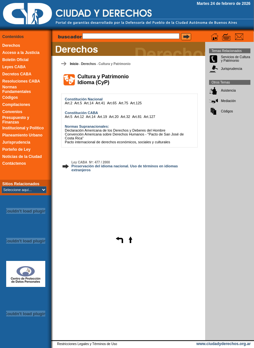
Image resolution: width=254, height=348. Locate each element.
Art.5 (78, 103)
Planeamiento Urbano (22, 135)
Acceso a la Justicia (20, 52)
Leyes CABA (14, 67)
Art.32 (125, 117)
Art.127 (149, 117)
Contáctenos (14, 163)
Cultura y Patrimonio (114, 64)
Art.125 (136, 103)
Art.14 (88, 103)
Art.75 (123, 103)
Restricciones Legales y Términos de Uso (87, 344)
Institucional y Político (23, 128)
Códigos (10, 97)
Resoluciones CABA (21, 81)
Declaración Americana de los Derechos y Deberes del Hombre (115, 130)
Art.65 (112, 103)
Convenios (12, 112)
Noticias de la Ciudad (22, 156)
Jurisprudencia (16, 142)
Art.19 (102, 117)
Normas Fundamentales (16, 89)
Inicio (74, 64)
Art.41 (100, 103)
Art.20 (114, 117)
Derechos (11, 45)
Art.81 (137, 117)
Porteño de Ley (16, 149)
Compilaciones (16, 104)
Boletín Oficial (15, 60)
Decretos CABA (16, 74)
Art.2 (68, 103)
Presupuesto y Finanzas (15, 119)
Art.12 (79, 117)
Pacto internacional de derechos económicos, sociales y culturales (117, 142)
